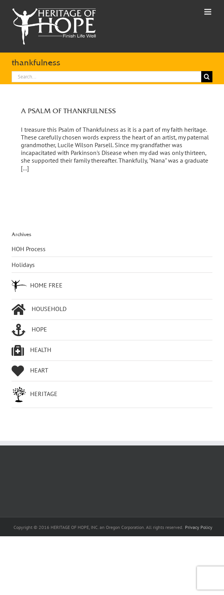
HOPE (29, 330)
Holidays (23, 265)
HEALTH (31, 350)
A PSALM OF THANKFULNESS (68, 111)
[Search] (206, 76)
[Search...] (106, 76)
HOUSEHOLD (39, 309)
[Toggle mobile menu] (208, 12)
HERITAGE (35, 394)
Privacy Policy (198, 527)
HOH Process (29, 249)
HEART (30, 371)
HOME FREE (37, 286)
